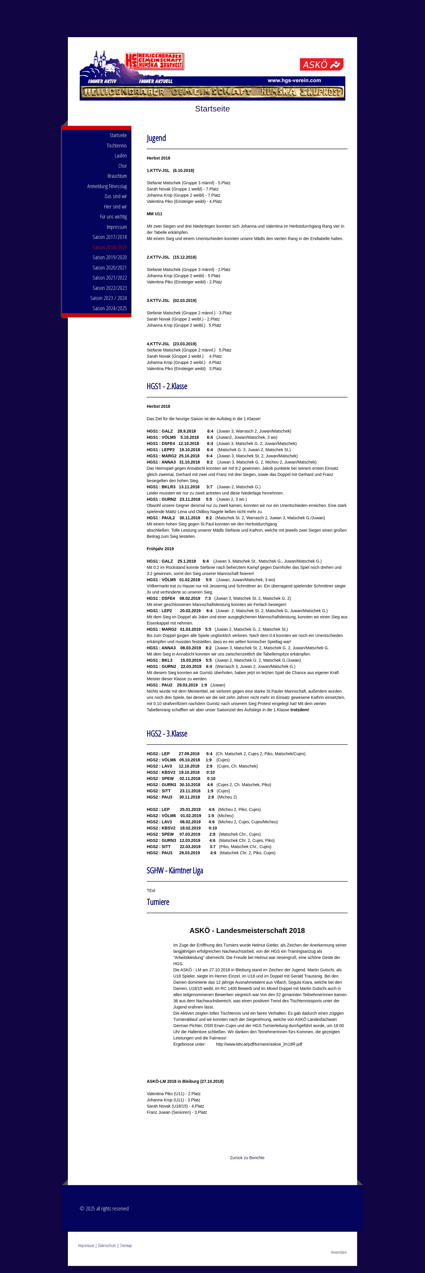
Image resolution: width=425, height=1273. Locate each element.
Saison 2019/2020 (110, 264)
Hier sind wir (115, 213)
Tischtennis (117, 152)
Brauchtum (117, 183)
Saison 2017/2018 (110, 244)
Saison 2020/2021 (110, 274)
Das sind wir (116, 203)
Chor (122, 173)
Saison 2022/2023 (110, 295)
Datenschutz (107, 1252)
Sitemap (126, 1252)
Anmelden (339, 1259)
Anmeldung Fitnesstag (107, 193)
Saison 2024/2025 (110, 315)
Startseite (118, 142)
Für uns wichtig (113, 223)
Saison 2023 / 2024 (108, 305)
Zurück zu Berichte (247, 1164)
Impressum (117, 234)
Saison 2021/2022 (110, 284)
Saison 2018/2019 (110, 254)
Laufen (121, 162)
